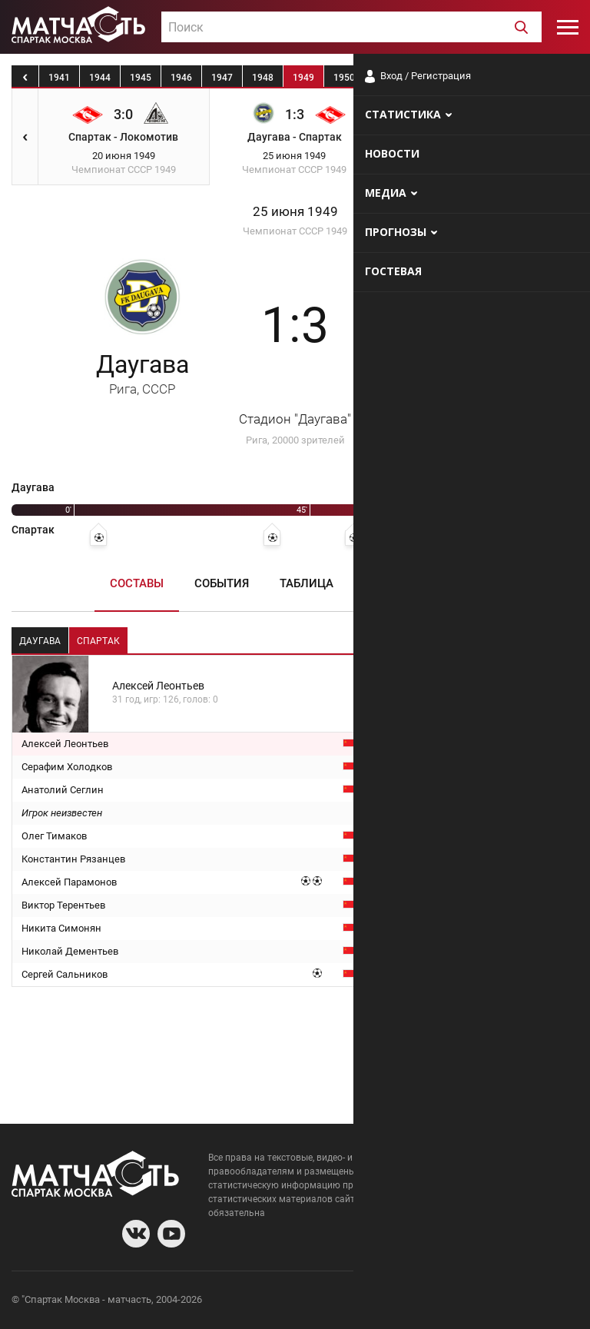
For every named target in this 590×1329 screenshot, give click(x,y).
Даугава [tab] (40, 641)
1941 (59, 77)
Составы (137, 583)
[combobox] (351, 27)
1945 (140, 77)
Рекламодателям (537, 1301)
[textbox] (351, 27)
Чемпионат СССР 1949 (295, 231)
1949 (303, 77)
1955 (548, 77)
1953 (466, 77)
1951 (385, 77)
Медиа (460, 583)
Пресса (386, 583)
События (221, 583)
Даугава (142, 373)
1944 (100, 77)
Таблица (306, 583)
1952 (425, 77)
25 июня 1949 (295, 211)
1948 (262, 77)
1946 (181, 77)
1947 (222, 77)
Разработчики (453, 1301)
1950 (344, 77)
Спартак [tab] (98, 641)
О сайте (391, 1301)
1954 (507, 77)
